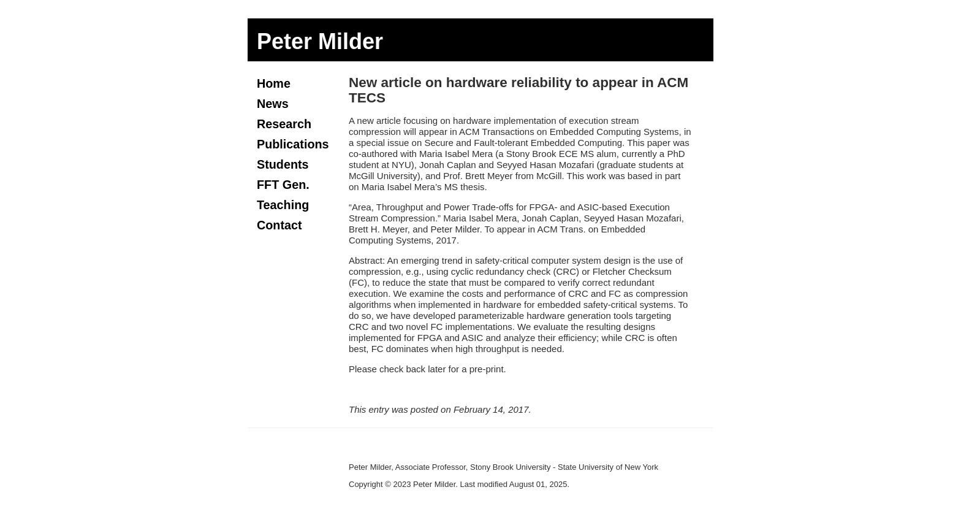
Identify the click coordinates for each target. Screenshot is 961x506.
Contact (279, 225)
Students (283, 164)
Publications (293, 144)
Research (284, 124)
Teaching (283, 205)
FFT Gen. (283, 184)
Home (274, 83)
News (273, 103)
